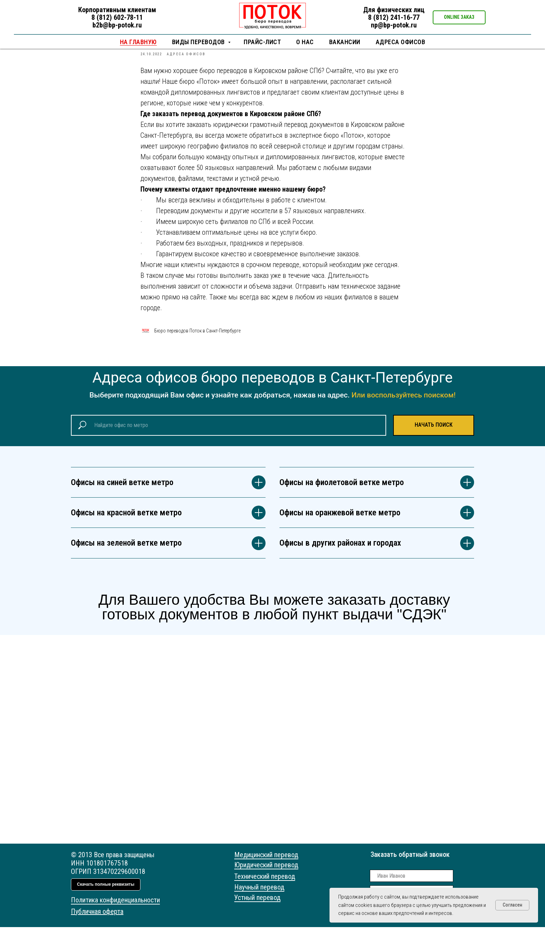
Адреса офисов (400, 42)
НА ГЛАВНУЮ (138, 42)
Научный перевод (259, 893)
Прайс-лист (262, 42)
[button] (459, 17)
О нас (305, 42)
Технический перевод (264, 882)
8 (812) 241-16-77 (394, 17)
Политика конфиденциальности (115, 906)
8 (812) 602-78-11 (117, 17)
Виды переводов (199, 42)
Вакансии (344, 42)
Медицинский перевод (266, 860)
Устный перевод (257, 903)
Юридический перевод (266, 871)
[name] (411, 882)
